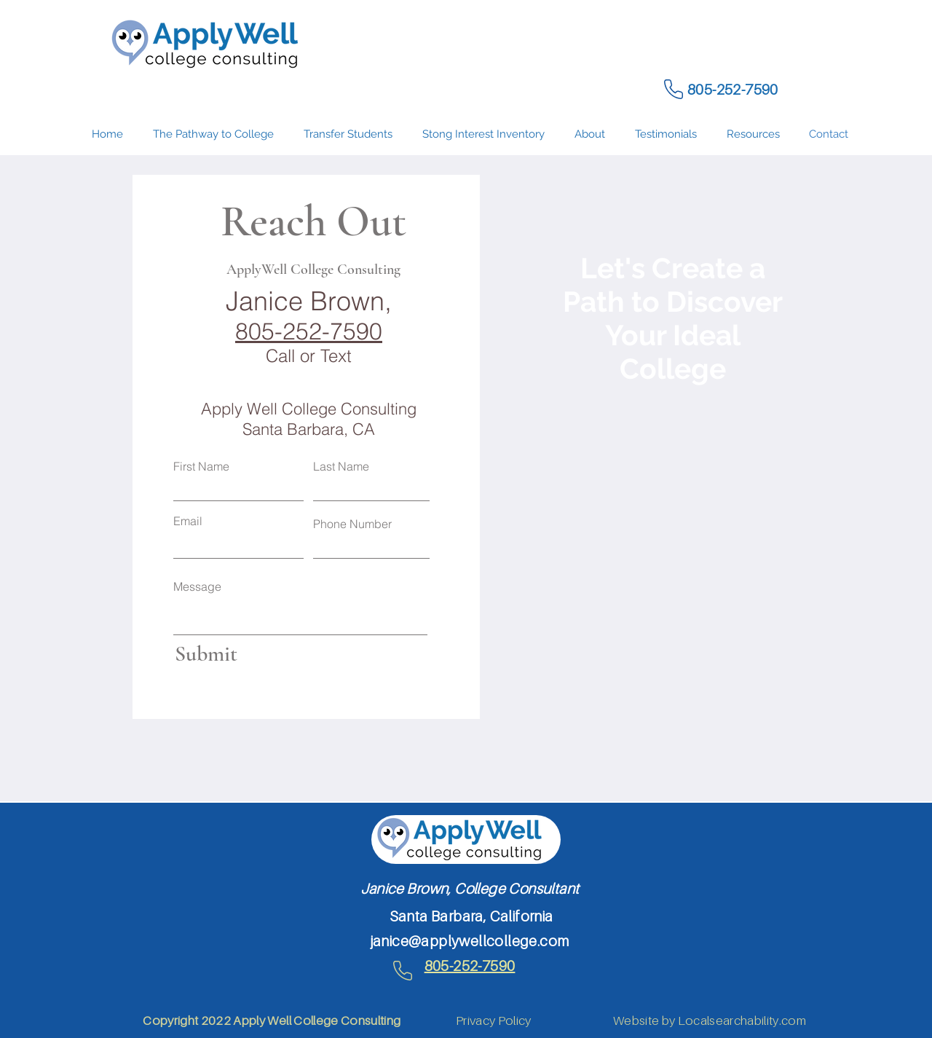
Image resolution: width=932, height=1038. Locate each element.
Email (187, 521)
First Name (201, 466)
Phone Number (352, 524)
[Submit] (235, 653)
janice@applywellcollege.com (470, 941)
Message (197, 586)
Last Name (341, 466)
